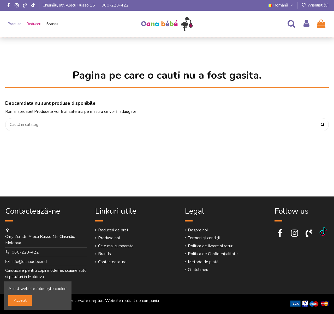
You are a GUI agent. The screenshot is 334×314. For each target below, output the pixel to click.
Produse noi (109, 238)
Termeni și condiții (204, 238)
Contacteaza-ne (112, 262)
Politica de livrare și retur (210, 246)
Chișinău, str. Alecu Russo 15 (69, 5)
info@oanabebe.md (29, 261)
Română (281, 5)
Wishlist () (315, 5)
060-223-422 (115, 5)
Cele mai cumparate (116, 246)
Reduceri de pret (113, 230)
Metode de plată (203, 262)
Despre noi (198, 230)
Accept (20, 300)
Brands (104, 254)
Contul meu (198, 270)
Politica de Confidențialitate (213, 254)
